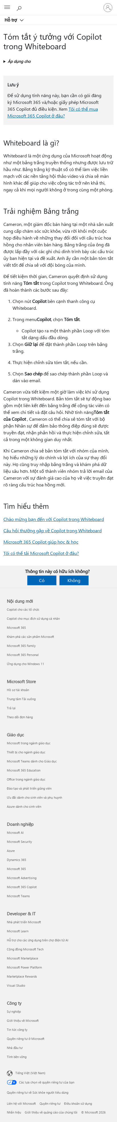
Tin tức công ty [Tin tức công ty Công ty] (17, 1029)
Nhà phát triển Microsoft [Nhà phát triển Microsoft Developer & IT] (24, 922)
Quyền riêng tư (50, 1103)
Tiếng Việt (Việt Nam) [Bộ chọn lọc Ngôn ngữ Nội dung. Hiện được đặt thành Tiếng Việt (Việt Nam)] (30, 1073)
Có (41, 580)
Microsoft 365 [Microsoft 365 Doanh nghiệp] (16, 869)
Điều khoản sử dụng (78, 1103)
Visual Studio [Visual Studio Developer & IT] (16, 985)
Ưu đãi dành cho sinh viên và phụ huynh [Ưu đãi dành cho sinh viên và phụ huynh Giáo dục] (34, 797)
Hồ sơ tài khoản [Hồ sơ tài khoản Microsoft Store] (18, 690)
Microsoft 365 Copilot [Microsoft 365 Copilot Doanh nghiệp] (22, 887)
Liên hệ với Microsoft (21, 1103)
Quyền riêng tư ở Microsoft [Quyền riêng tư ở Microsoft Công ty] (25, 1038)
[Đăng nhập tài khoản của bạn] (108, 7)
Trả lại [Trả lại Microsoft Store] (11, 708)
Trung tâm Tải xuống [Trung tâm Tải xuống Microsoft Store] (21, 699)
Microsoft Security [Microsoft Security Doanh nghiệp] (19, 841)
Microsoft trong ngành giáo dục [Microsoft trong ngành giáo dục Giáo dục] (28, 743)
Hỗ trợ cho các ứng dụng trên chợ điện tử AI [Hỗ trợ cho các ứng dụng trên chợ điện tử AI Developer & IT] (37, 940)
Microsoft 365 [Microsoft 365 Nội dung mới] (16, 627)
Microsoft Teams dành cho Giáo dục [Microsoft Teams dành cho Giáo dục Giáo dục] (32, 761)
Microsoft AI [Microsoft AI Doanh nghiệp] (15, 832)
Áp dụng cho (19, 61)
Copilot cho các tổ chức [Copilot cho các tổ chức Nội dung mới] (23, 609)
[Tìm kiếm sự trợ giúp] (20, 7)
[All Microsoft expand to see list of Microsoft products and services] (7, 7)
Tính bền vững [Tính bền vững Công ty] (16, 1057)
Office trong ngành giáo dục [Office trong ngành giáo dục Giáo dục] (26, 779)
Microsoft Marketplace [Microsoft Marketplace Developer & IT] (22, 958)
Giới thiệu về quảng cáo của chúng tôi (51, 1112)
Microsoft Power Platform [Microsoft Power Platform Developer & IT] (24, 967)
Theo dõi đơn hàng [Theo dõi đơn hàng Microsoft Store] (20, 717)
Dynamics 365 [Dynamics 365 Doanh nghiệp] (16, 860)
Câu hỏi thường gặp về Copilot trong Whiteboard (52, 530)
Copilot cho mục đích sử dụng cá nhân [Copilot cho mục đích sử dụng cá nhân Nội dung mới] (33, 618)
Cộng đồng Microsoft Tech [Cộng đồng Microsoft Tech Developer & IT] (25, 949)
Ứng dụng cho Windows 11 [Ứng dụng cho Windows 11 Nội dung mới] (25, 664)
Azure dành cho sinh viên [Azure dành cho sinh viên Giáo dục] (24, 806)
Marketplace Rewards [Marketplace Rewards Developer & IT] (22, 976)
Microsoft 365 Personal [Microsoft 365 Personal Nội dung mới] (23, 655)
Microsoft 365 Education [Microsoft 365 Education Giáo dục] (23, 770)
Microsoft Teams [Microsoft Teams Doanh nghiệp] (18, 896)
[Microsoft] (58, 4)
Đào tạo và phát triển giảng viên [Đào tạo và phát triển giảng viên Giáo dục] (29, 788)
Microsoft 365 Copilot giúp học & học (40, 542)
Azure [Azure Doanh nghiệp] (11, 851)
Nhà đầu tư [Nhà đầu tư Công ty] (14, 1048)
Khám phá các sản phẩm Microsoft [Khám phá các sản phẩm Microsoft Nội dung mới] (30, 636)
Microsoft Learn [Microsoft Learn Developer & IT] (17, 931)
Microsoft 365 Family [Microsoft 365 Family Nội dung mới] (21, 646)
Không (73, 580)
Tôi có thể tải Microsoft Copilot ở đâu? (41, 553)
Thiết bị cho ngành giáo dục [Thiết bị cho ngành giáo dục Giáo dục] (26, 752)
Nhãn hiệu (14, 1112)
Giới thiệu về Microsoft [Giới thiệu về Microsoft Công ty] (23, 1020)
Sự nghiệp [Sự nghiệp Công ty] (14, 1011)
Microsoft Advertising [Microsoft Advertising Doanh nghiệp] (21, 878)
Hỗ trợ (11, 20)
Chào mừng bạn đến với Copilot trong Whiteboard (53, 519)
